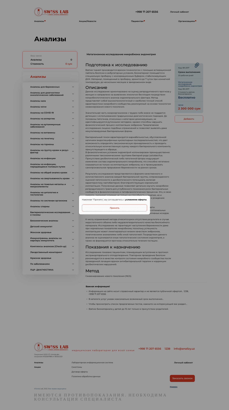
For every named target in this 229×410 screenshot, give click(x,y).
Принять (114, 208)
